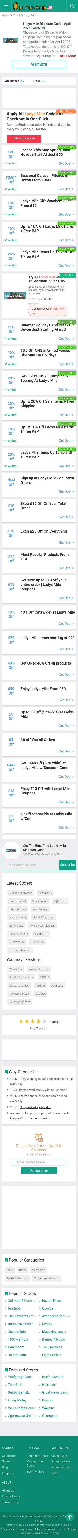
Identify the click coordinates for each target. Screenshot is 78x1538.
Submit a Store (61, 1461)
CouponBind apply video (35, 1107)
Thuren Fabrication (20, 950)
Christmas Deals (37, 1455)
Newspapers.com (19, 1002)
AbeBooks (57, 985)
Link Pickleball (17, 901)
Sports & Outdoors (17, 1278)
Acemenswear (17, 917)
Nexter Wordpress (43, 917)
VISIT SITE (39, 65)
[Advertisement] (39, 97)
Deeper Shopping (38, 969)
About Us (8, 1490)
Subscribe (67, 865)
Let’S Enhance (17, 909)
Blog (5, 1467)
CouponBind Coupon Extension (30, 1118)
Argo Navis (45, 892)
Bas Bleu (41, 993)
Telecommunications (46, 1278)
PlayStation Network (21, 977)
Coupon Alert (59, 1455)
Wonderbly (15, 969)
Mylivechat (60, 901)
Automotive (38, 1269)
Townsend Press (19, 993)
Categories (9, 1455)
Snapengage (39, 901)
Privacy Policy (11, 1496)
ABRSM (44, 977)
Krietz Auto (37, 942)
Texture (40, 985)
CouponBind (8, 1529)
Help (54, 1473)
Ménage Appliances (20, 892)
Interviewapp (39, 909)
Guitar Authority (18, 933)
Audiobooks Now (19, 985)
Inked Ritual (41, 933)
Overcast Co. (16, 942)
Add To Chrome (24, 138)
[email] (39, 865)
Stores (6, 1461)
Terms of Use (10, 1502)
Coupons (8, 1473)
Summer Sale (35, 1471)
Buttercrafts (16, 925)
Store (10, 1269)
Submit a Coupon (62, 1467)
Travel (22, 1269)
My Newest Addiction (42, 925)
